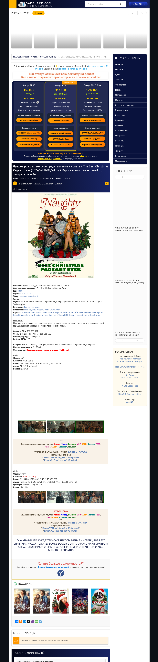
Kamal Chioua (19, 315)
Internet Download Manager (129, 361)
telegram (83, 156)
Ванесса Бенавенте (45, 312)
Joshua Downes (94, 315)
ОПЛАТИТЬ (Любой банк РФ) (29, 133)
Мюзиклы (119, 145)
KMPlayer (130, 375)
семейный (33, 296)
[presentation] (132, 13)
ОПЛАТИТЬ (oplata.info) (29, 120)
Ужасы (118, 89)
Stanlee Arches (28, 312)
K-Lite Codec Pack (130, 385)
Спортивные (120, 156)
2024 (19, 290)
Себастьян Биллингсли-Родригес (88, 312)
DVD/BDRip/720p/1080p (43, 183)
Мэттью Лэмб (81, 315)
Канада (29, 293)
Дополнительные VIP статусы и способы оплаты (61, 153)
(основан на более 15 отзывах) (72, 68)
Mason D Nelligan (66, 315)
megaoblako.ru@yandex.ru (49, 158)
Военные (119, 125)
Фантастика (120, 84)
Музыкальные (121, 161)
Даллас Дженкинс (31, 306)
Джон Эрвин (55, 309)
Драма (118, 74)
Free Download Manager (130, 358)
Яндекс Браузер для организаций (53, 566)
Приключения (121, 110)
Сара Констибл (50, 315)
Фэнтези (119, 100)
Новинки (58, 183)
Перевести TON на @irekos (29, 144)
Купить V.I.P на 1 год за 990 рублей (60, 460)
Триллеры (119, 79)
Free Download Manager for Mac (129, 366)
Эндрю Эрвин (43, 309)
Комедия (119, 64)
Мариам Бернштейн (64, 312)
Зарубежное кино (25, 183)
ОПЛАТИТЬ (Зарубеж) (29, 139)
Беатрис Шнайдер (34, 315)
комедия (23, 296)
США (22, 293)
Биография (120, 135)
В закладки (20, 188)
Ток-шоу (118, 150)
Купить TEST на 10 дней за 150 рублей (60, 457)
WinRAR (129, 402)
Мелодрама (120, 95)
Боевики (119, 69)
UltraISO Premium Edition (129, 394)
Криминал (119, 120)
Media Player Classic (130, 377)
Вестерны (119, 140)
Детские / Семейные (124, 105)
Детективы (120, 115)
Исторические (121, 130)
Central (21, 178)
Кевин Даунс (30, 309)
